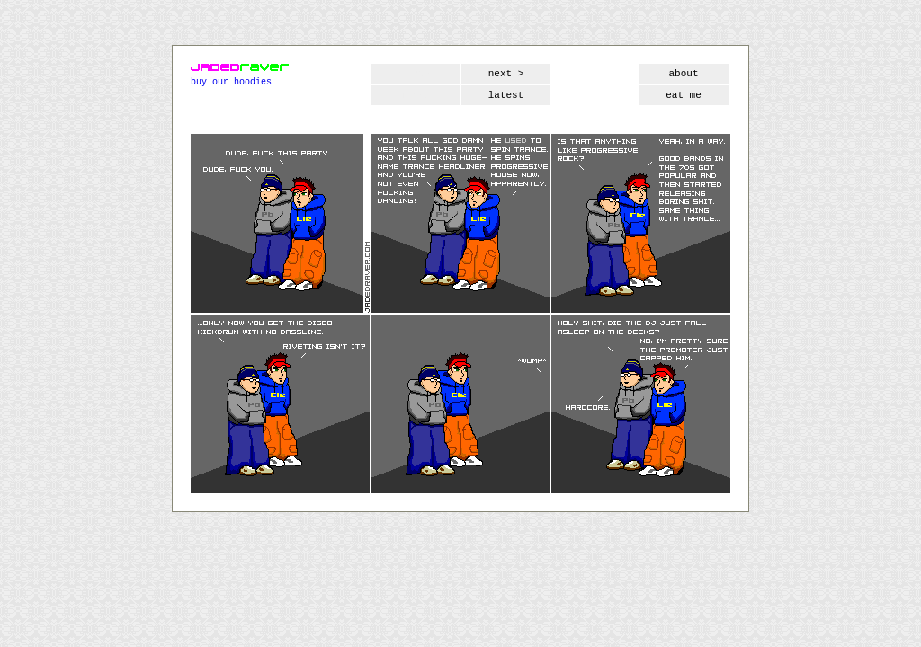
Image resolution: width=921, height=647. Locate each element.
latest (506, 95)
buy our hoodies (231, 82)
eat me (684, 95)
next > (506, 73)
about (683, 73)
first (415, 95)
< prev (416, 73)
